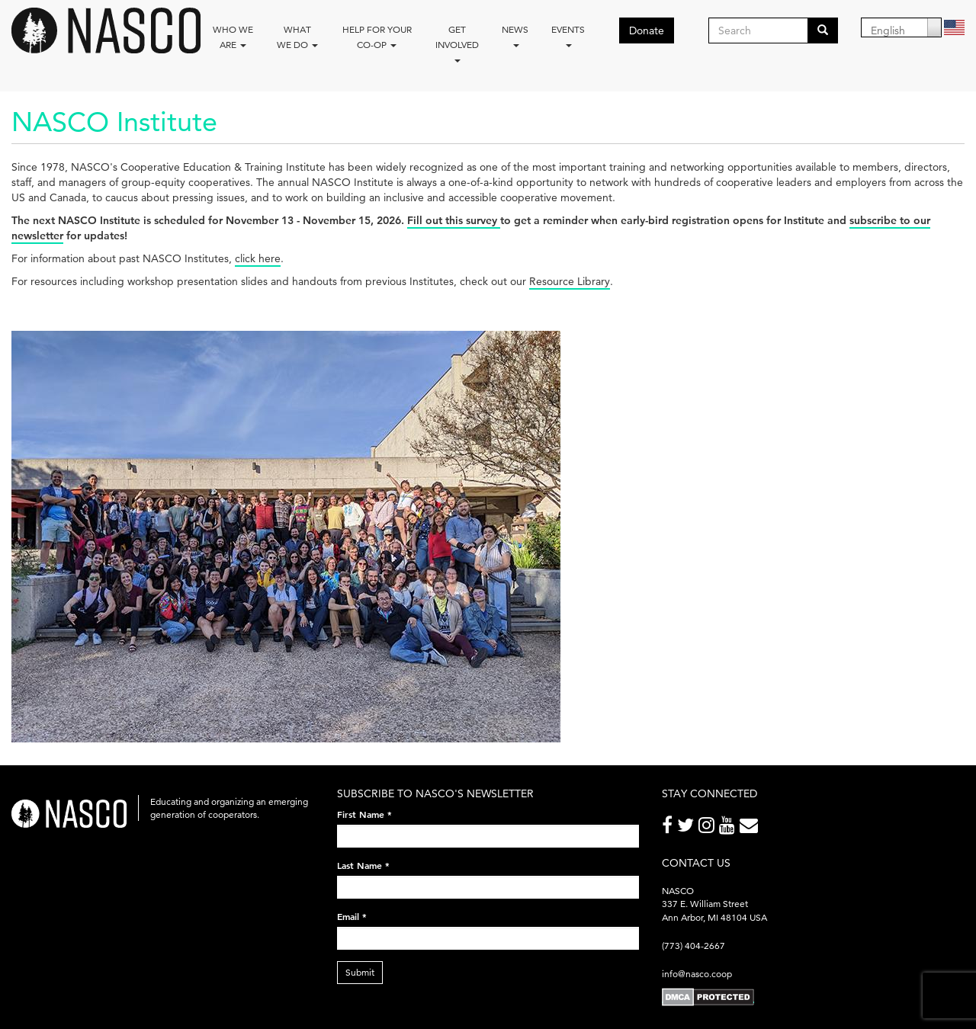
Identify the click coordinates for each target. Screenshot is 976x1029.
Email (352, 916)
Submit (359, 972)
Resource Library (569, 281)
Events (568, 35)
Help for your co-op (377, 37)
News (515, 35)
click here (258, 258)
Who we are (233, 37)
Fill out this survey (453, 220)
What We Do (297, 37)
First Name (364, 814)
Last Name (363, 865)
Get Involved (457, 43)
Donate (646, 30)
